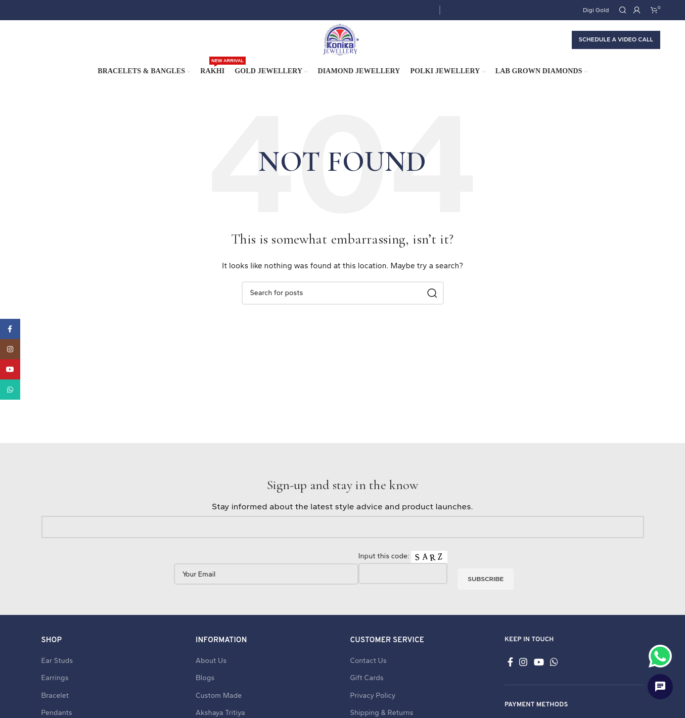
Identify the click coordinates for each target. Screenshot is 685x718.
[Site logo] (340, 46)
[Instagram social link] (523, 675)
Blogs (205, 691)
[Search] (621, 11)
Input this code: (402, 577)
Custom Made (219, 709)
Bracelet (55, 709)
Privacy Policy (373, 709)
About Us (211, 674)
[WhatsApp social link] (554, 675)
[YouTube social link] (539, 675)
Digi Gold (596, 10)
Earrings (55, 691)
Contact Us (368, 674)
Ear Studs (57, 674)
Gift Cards (367, 691)
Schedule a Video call (616, 46)
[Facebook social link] (510, 675)
